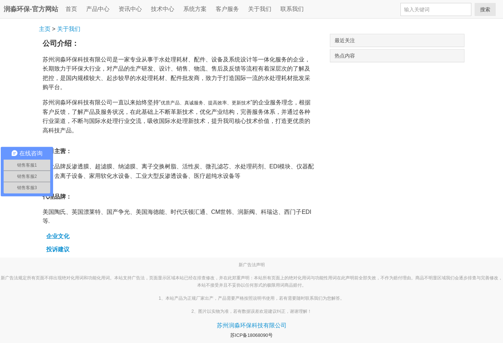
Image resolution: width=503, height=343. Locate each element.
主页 (45, 29)
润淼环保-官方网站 (31, 9)
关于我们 (68, 29)
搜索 (485, 9)
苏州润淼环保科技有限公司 (252, 325)
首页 (71, 9)
